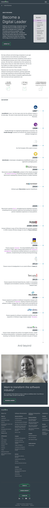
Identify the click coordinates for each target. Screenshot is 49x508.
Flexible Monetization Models (21, 418)
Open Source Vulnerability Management (34, 429)
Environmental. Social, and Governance (40, 32)
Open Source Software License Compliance (33, 426)
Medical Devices (18, 476)
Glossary (3, 445)
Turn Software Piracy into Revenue (20, 429)
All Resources (4, 436)
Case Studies (4, 440)
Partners (39, 28)
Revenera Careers (10, 400)
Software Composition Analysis (34, 413)
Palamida (17, 301)
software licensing (11, 173)
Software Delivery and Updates (19, 442)
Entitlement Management (20, 438)
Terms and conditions (25, 505)
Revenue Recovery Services (20, 463)
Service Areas (31, 445)
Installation (45, 413)
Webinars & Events (5, 451)
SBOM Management (33, 435)
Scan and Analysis (32, 437)
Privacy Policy (17, 505)
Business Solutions (19, 416)
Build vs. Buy (17, 432)
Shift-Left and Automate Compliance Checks (33, 423)
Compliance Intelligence (20, 447)
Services (16, 454)
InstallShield (44, 418)
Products (17, 436)
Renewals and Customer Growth (20, 449)
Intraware (16, 248)
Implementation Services (20, 459)
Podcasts (3, 447)
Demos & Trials (4, 444)
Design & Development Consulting (45, 433)
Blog (2, 438)
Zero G (14, 208)
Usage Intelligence (19, 445)
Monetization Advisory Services (19, 456)
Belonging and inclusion (6, 429)
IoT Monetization (18, 420)
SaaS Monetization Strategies (21, 422)
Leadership (39, 22)
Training (16, 461)
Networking (17, 474)
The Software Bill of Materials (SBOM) (33, 420)
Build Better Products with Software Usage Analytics (20, 426)
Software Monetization (21, 413)
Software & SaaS (18, 469)
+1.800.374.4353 (24, 484)
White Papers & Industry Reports (6, 454)
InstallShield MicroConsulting (45, 430)
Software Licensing (19, 440)
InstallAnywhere (45, 420)
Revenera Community (24, 490)
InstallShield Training (44, 427)
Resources (4, 433)
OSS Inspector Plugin (33, 439)
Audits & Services (32, 443)
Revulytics (34, 317)
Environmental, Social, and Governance (6, 424)
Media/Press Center (40, 25)
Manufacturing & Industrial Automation (20, 471)
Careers (39, 35)
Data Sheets (3, 442)
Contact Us (6, 43)
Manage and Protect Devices (21, 424)
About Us (39, 20)
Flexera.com (24, 495)
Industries (17, 467)
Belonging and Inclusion (40, 38)
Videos (2, 449)
